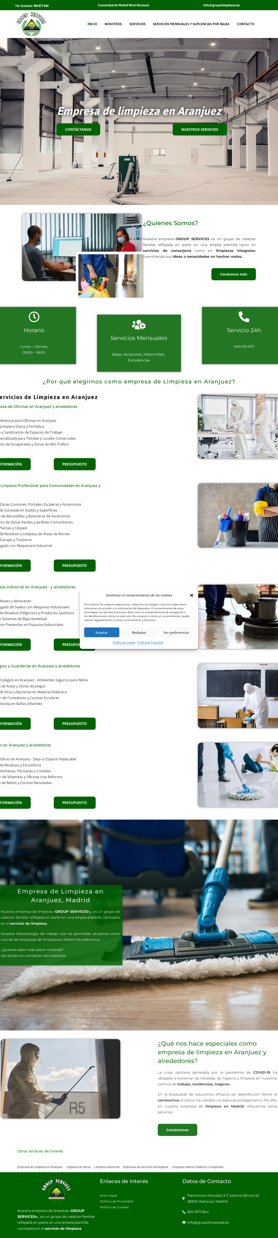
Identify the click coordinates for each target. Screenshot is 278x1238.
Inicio (92, 24)
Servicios (137, 24)
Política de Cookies (124, 642)
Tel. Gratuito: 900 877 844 (31, 6)
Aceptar (102, 632)
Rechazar (139, 632)
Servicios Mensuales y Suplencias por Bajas (191, 24)
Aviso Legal (108, 1195)
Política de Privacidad (150, 642)
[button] (192, 595)
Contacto (245, 24)
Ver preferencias (176, 632)
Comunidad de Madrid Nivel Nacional (123, 5)
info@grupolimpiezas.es (221, 5)
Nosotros (113, 24)
